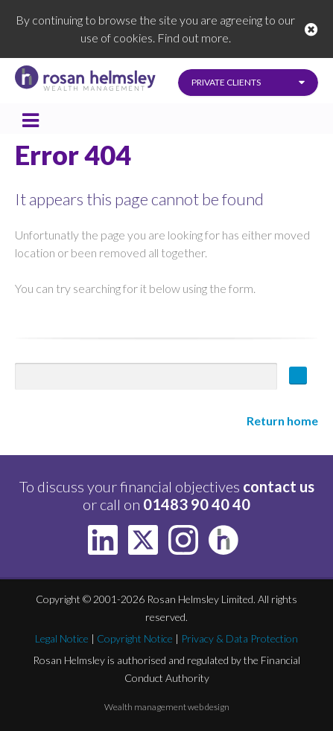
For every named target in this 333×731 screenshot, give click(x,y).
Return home (282, 420)
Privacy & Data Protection (239, 638)
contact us (278, 486)
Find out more (193, 37)
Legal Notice (62, 638)
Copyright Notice (135, 638)
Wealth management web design (166, 706)
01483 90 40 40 (196, 504)
